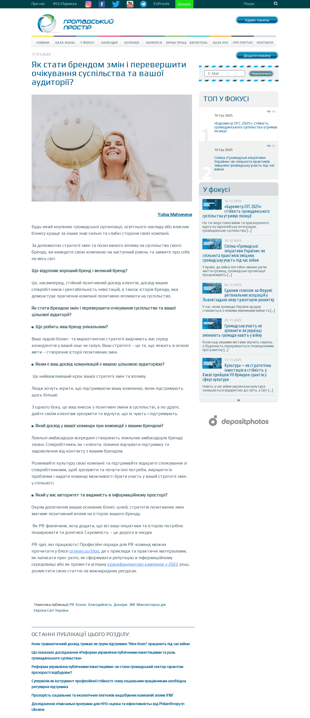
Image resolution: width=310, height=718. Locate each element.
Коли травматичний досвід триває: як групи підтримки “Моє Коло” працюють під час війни (111, 644)
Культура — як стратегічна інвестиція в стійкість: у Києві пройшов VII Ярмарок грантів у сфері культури (236, 372)
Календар (109, 43)
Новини (42, 43)
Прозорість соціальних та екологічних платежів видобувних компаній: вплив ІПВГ (103, 695)
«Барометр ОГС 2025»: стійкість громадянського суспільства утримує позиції (245, 127)
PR (72, 604)
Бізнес (81, 604)
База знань (65, 43)
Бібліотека (198, 43)
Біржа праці (176, 43)
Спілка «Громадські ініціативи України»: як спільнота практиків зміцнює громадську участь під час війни (244, 163)
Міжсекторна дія (151, 604)
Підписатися (261, 74)
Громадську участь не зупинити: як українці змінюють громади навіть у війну (232, 330)
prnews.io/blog (84, 551)
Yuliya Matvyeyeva (175, 214)
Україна (61, 610)
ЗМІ (132, 604)
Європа (40, 610)
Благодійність (100, 604)
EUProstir (162, 3)
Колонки (131, 43)
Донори (120, 604)
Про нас (38, 3)
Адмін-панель (257, 20)
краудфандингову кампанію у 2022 (142, 564)
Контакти (265, 43)
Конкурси (154, 43)
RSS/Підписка (65, 3)
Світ (50, 610)
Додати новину (257, 55)
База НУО (220, 43)
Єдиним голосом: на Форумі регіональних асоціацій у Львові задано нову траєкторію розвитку (238, 295)
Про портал (243, 43)
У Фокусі (87, 43)
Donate (184, 4)
